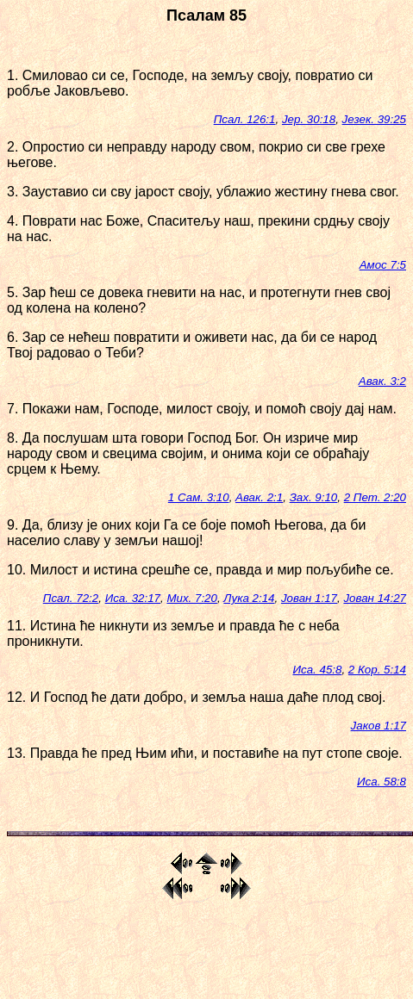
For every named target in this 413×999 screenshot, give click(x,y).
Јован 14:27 (374, 598)
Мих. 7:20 (191, 598)
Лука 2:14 (248, 598)
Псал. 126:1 (245, 119)
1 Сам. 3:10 (198, 497)
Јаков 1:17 (378, 725)
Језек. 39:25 (374, 119)
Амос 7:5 (383, 264)
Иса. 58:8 (381, 781)
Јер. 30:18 (308, 119)
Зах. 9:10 (314, 497)
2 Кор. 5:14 (377, 669)
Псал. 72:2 (70, 598)
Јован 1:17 (309, 598)
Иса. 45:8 (316, 669)
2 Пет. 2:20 (375, 497)
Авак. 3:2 (382, 381)
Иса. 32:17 (132, 598)
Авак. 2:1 (259, 497)
